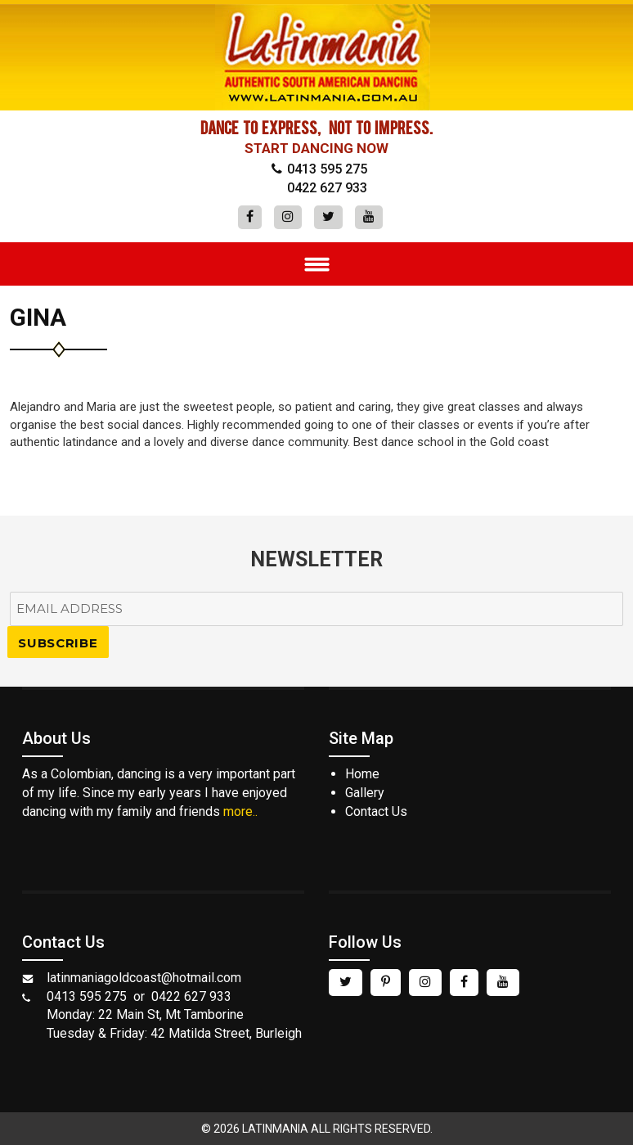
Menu (316, 264)
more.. (240, 811)
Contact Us (376, 811)
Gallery (364, 792)
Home (362, 774)
